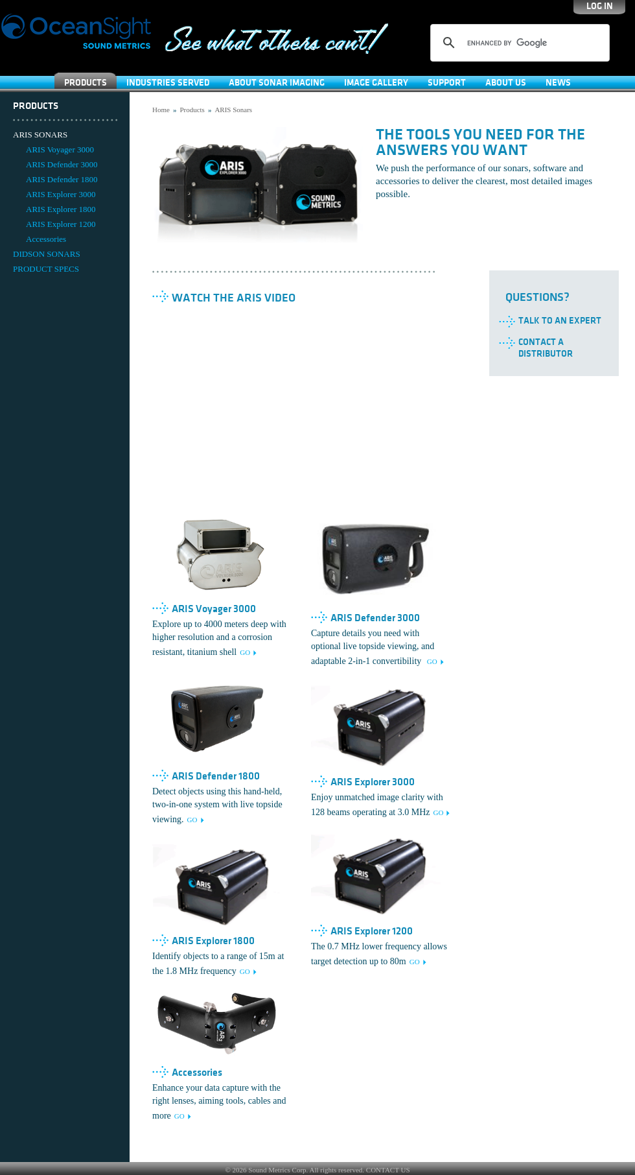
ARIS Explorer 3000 (61, 194)
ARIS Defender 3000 (61, 164)
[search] (518, 43)
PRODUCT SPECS (46, 269)
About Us (505, 82)
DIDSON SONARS (46, 254)
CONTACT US (388, 1170)
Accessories (46, 239)
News (558, 82)
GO (245, 652)
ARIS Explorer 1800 (61, 209)
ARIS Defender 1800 (61, 179)
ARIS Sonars (233, 109)
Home (161, 109)
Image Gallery (376, 82)
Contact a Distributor (545, 348)
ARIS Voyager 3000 (60, 149)
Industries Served (167, 82)
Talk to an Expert (559, 320)
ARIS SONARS (40, 134)
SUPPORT (447, 82)
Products (85, 82)
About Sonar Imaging (277, 82)
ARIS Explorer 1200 (61, 224)
